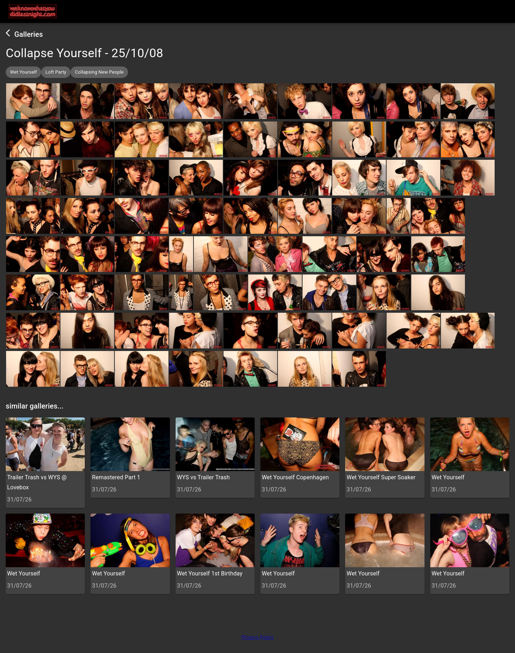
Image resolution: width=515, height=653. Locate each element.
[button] (23, 72)
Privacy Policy (257, 637)
